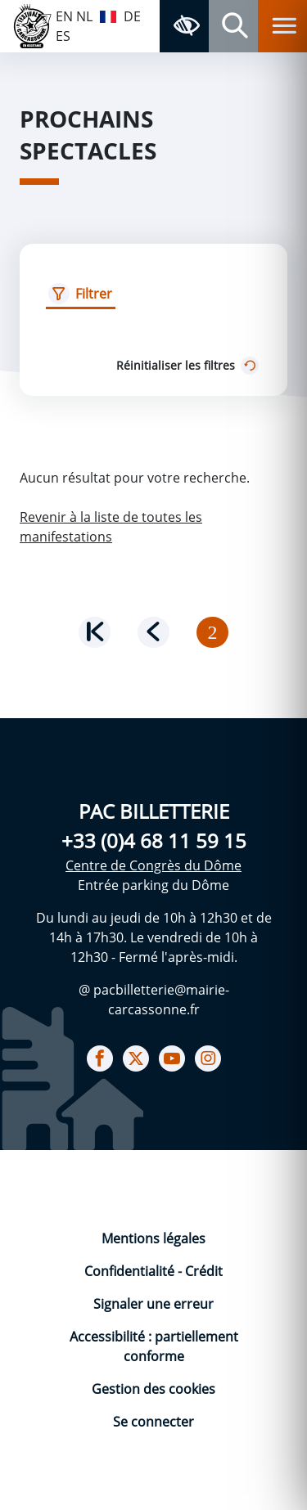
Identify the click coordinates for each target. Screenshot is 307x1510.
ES (63, 36)
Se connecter (153, 1422)
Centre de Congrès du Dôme (153, 865)
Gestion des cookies (153, 1389)
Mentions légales (153, 1238)
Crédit (204, 1271)
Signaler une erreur (153, 1304)
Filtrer (93, 294)
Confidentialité (131, 1271)
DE (132, 16)
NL (84, 16)
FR (108, 15)
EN (64, 16)
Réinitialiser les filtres (188, 365)
